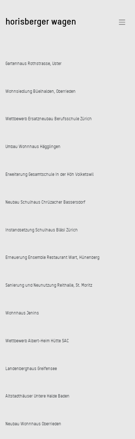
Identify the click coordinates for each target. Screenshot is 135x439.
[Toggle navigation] (122, 22)
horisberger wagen (40, 21)
